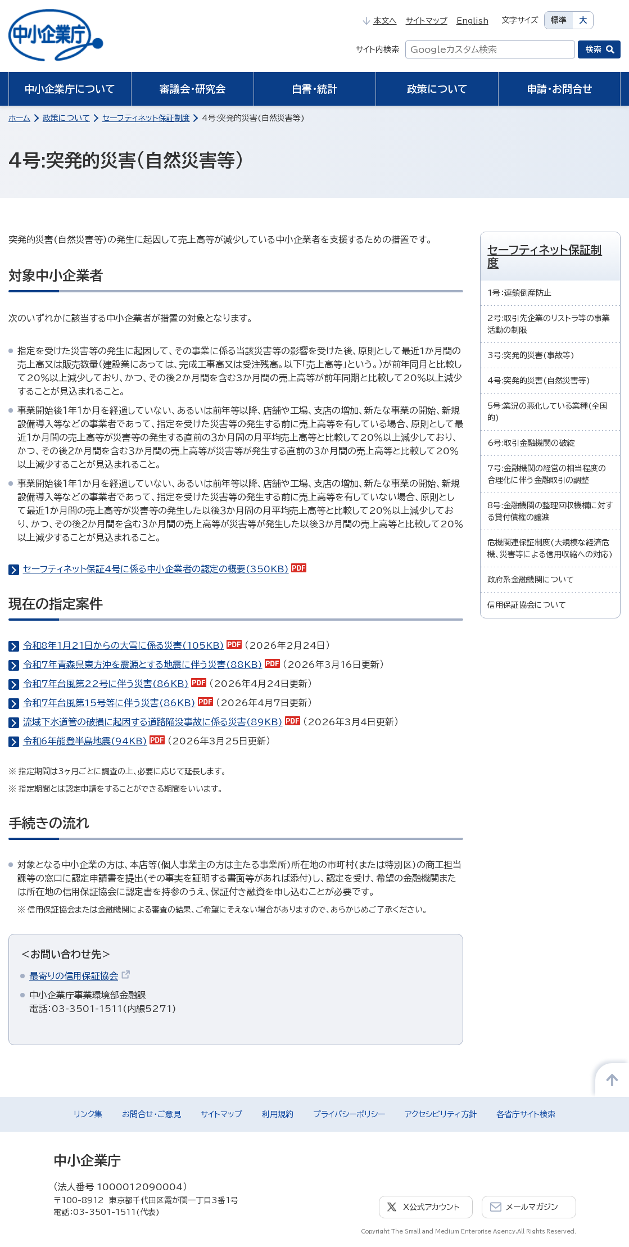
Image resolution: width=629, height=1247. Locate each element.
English (472, 21)
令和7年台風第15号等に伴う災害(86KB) (118, 702)
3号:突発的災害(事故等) (530, 355)
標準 (559, 20)
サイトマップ (426, 21)
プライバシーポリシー (349, 1114)
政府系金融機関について (530, 580)
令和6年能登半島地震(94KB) (94, 741)
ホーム (19, 118)
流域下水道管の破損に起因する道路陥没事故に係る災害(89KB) (162, 721)
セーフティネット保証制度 (146, 118)
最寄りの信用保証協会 (79, 976)
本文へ (379, 21)
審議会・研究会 (192, 89)
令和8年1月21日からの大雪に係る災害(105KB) (132, 645)
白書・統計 (314, 89)
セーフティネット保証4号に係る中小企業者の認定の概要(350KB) (165, 568)
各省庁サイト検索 (525, 1114)
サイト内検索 (377, 49)
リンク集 (88, 1114)
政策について (437, 89)
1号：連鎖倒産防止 (519, 293)
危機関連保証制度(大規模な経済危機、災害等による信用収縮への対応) (550, 548)
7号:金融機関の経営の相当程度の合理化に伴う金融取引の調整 (546, 474)
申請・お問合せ (559, 89)
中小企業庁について (69, 89)
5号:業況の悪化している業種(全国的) (547, 412)
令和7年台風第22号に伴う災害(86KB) (115, 683)
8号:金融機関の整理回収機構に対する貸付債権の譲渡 (550, 511)
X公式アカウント (431, 1207)
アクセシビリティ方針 (441, 1114)
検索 (593, 49)
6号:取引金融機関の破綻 (530, 443)
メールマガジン (532, 1207)
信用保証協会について (526, 605)
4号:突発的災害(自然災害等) (538, 381)
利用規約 (277, 1114)
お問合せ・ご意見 (151, 1114)
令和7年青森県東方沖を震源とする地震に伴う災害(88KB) (151, 664)
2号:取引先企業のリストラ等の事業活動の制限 (548, 324)
